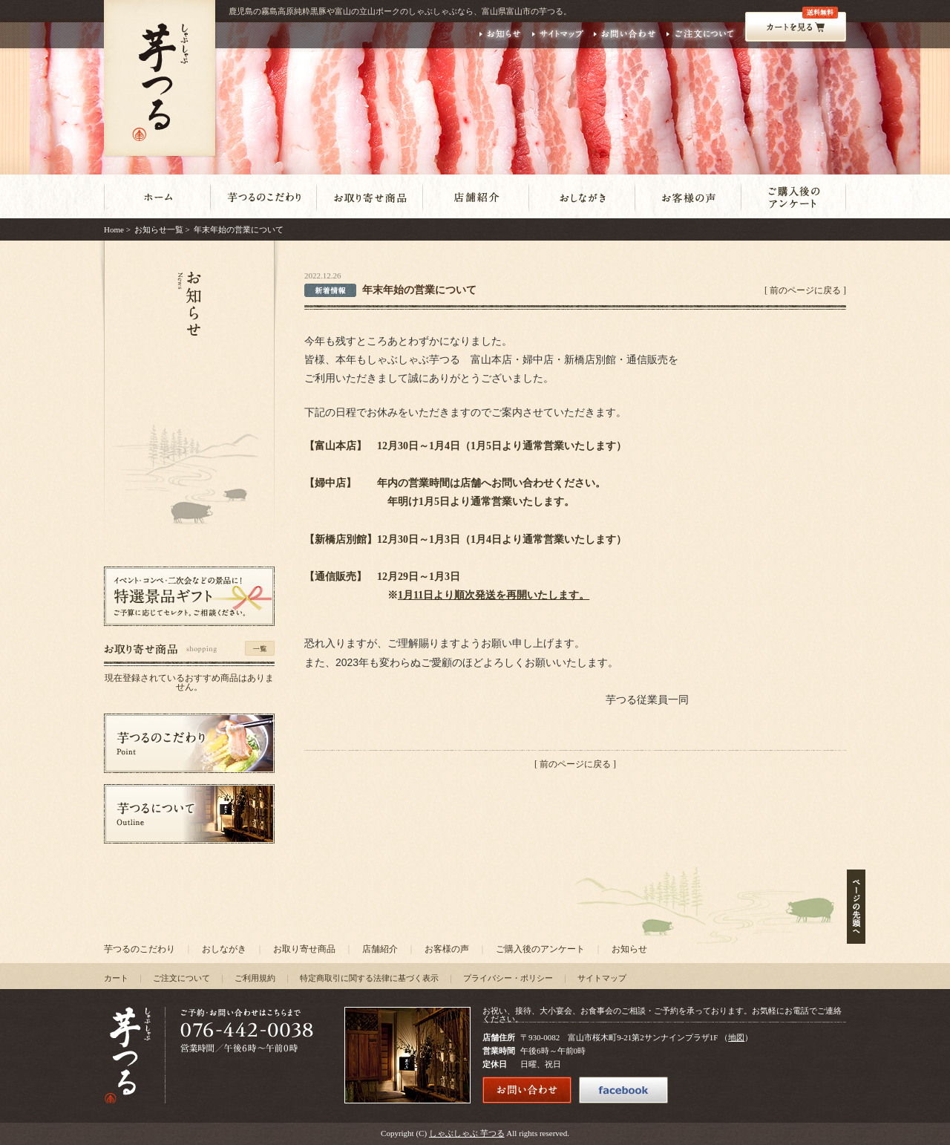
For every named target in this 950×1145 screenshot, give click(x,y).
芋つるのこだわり (139, 949)
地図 (736, 1037)
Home (114, 229)
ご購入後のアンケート (540, 949)
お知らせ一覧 (158, 229)
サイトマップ (601, 977)
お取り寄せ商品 (304, 949)
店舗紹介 (380, 949)
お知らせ (629, 949)
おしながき (224, 949)
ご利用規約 (255, 977)
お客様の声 (447, 949)
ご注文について (181, 977)
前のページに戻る (805, 290)
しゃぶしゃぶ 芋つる (467, 1133)
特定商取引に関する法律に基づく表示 (369, 977)
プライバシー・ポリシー (508, 977)
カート (116, 977)
